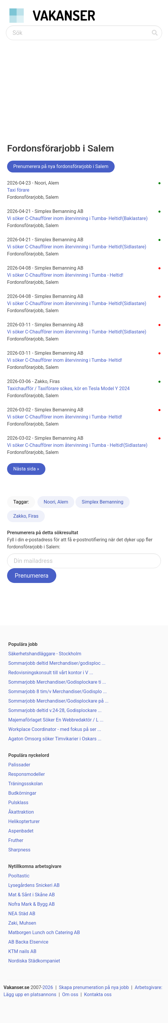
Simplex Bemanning (102, 502)
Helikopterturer (24, 821)
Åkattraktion (21, 812)
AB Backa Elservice (28, 942)
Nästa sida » (26, 469)
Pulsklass (18, 802)
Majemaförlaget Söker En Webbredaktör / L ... (55, 720)
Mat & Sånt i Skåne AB (31, 894)
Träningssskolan (25, 783)
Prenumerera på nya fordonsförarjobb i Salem (60, 166)
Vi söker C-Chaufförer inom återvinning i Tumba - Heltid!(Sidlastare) (77, 445)
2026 (47, 987)
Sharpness (19, 850)
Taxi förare (18, 190)
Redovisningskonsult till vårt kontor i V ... (50, 672)
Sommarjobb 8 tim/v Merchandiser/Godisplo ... (57, 691)
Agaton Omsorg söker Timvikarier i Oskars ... (54, 739)
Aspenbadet (20, 831)
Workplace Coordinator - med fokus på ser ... (54, 729)
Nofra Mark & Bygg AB (31, 904)
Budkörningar (22, 793)
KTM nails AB (22, 951)
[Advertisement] (84, 84)
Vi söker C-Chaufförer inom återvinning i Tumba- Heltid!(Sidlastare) (76, 247)
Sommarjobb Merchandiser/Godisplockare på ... (58, 701)
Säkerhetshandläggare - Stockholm (44, 654)
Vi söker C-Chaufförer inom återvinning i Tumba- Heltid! (64, 360)
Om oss (70, 994)
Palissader (19, 765)
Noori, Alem (56, 502)
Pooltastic (18, 876)
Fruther (15, 840)
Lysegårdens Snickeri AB (34, 885)
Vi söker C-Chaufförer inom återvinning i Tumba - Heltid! (65, 275)
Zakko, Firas (26, 516)
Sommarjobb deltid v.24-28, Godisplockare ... (55, 710)
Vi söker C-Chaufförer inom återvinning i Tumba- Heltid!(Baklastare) (77, 218)
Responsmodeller (26, 774)
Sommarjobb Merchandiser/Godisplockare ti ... (57, 682)
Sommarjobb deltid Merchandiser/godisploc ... (57, 663)
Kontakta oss (97, 994)
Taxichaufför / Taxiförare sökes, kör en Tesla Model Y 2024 (68, 388)
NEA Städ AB (21, 913)
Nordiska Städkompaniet (34, 961)
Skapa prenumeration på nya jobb (94, 987)
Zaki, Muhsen (22, 923)
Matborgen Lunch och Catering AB (44, 932)
